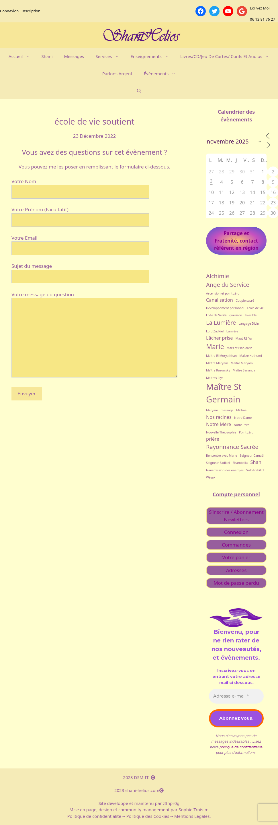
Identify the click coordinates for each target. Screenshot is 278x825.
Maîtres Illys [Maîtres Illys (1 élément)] (214, 378)
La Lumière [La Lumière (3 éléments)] (221, 322)
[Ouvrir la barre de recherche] (139, 90)
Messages (74, 56)
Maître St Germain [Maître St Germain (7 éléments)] (224, 393)
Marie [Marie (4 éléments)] (215, 346)
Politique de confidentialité (94, 816)
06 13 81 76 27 (262, 19)
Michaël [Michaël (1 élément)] (241, 410)
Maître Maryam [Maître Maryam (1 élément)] (217, 363)
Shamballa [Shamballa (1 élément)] (240, 463)
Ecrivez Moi (260, 8)
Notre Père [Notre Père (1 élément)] (241, 425)
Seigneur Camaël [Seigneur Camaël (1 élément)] (252, 456)
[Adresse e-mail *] (236, 696)
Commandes (236, 544)
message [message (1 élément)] (227, 410)
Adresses (236, 570)
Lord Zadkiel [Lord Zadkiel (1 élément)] (215, 331)
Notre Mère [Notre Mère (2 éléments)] (218, 424)
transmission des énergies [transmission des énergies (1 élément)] (225, 470)
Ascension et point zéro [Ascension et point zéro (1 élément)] (223, 293)
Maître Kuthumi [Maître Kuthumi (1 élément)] (251, 356)
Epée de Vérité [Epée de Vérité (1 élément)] (216, 315)
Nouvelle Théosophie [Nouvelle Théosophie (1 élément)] (221, 432)
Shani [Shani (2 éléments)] (256, 462)
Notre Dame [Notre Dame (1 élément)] (243, 418)
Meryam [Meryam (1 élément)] (212, 410)
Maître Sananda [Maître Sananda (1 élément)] (244, 370)
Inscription (30, 10)
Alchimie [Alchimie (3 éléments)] (217, 276)
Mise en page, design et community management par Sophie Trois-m (139, 809)
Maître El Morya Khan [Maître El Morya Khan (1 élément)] (221, 356)
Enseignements (152, 56)
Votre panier (236, 557)
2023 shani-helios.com (139, 790)
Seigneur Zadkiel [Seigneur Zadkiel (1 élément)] (218, 463)
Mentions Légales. (192, 816)
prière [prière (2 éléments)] (212, 439)
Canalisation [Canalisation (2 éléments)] (219, 300)
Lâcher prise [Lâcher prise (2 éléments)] (219, 338)
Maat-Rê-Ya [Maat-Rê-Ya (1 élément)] (244, 338)
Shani (46, 56)
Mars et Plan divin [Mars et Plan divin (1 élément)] (239, 348)
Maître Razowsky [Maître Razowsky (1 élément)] (218, 370)
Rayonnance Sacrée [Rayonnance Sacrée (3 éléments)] (232, 447)
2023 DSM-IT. (139, 777)
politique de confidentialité (241, 747)
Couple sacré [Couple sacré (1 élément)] (245, 301)
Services (110, 56)
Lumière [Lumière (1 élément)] (232, 331)
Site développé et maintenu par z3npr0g (139, 803)
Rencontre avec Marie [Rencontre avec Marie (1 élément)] (221, 456)
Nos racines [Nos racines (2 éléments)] (219, 417)
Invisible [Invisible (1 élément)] (251, 315)
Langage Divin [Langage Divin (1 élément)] (248, 324)
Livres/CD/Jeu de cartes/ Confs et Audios (227, 56)
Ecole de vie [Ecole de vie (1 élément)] (255, 308)
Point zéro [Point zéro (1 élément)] (246, 432)
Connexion (9, 10)
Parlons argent (117, 73)
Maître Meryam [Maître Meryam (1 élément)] (242, 363)
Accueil (22, 56)
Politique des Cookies (148, 816)
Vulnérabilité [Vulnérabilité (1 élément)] (255, 470)
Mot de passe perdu (236, 583)
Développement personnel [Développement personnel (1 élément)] (225, 308)
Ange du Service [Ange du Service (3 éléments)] (227, 284)
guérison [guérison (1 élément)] (235, 315)
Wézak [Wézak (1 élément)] (210, 477)
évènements (163, 73)
